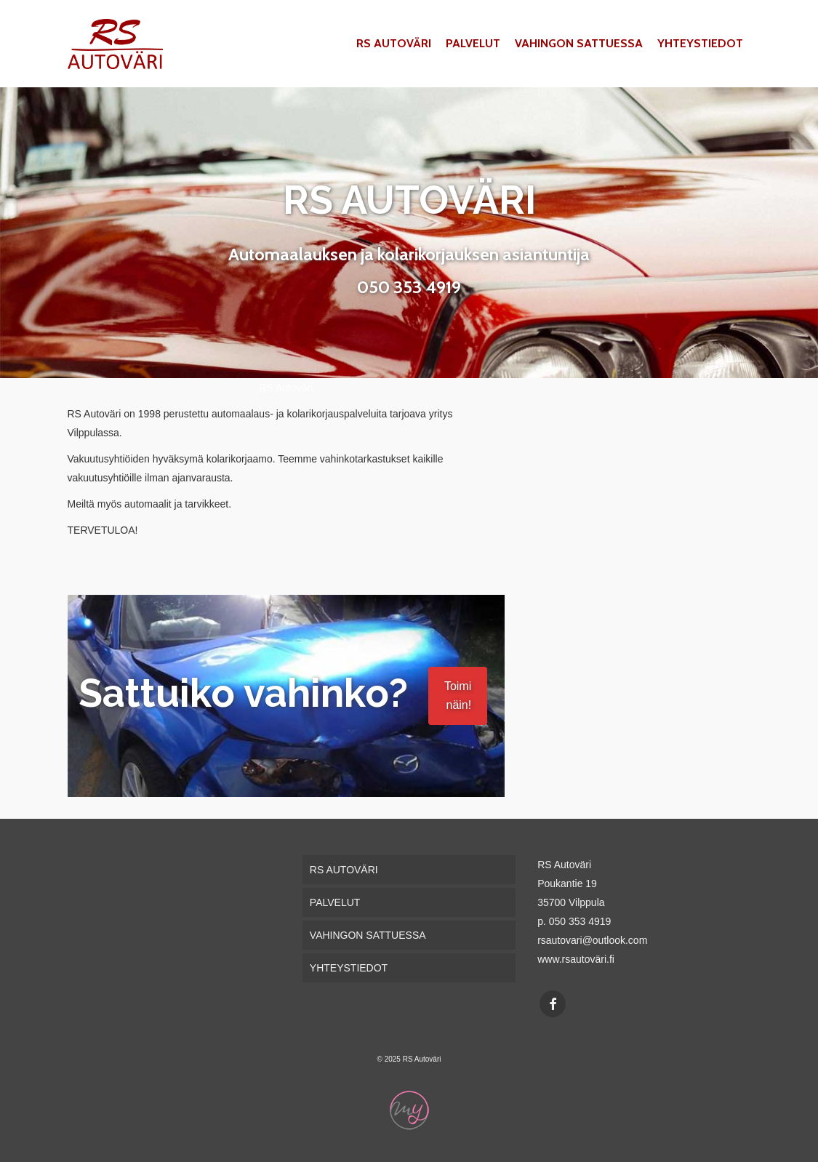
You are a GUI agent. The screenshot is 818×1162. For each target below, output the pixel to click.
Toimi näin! (457, 695)
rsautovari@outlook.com (592, 940)
